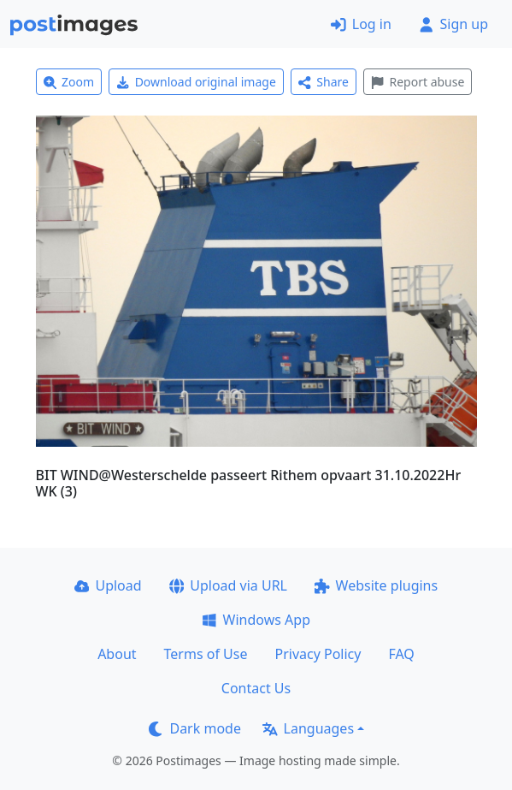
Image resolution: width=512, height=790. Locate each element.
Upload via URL (228, 585)
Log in (361, 24)
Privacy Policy (317, 653)
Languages (308, 728)
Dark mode (195, 728)
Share (323, 82)
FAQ (401, 653)
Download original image (196, 82)
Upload (108, 585)
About (116, 653)
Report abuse (417, 82)
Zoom (69, 82)
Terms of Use (206, 653)
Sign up (453, 24)
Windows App (256, 619)
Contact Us (256, 688)
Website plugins (376, 585)
